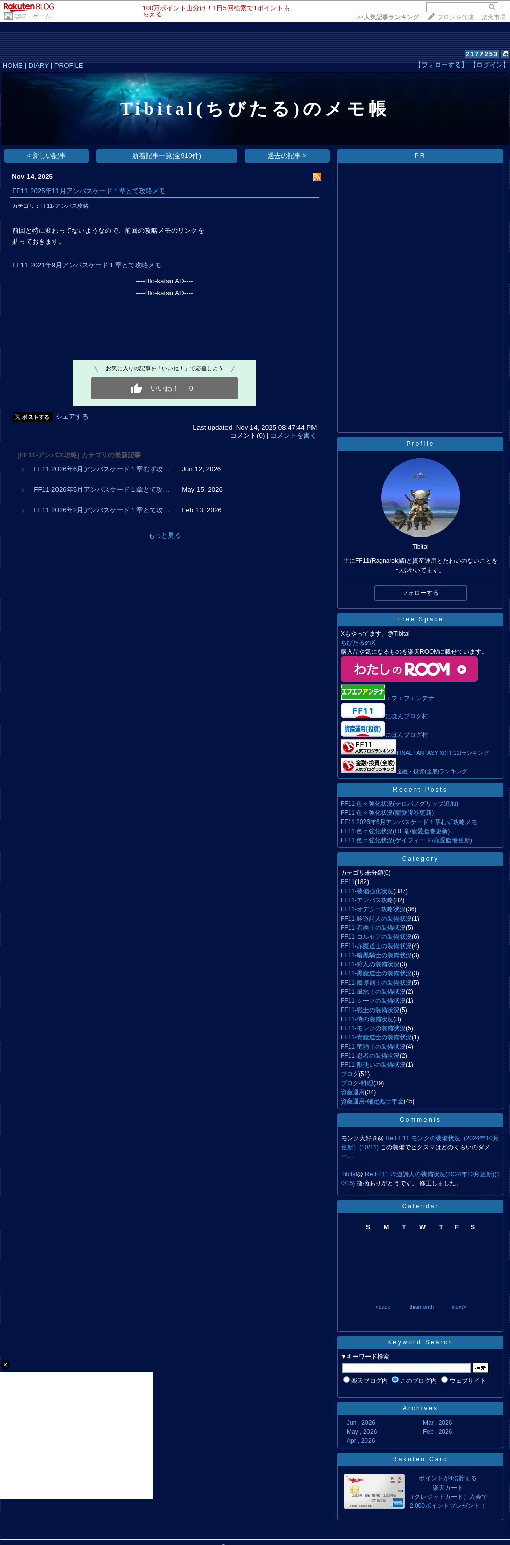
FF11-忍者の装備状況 (370, 1055)
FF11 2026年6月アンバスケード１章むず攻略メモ (409, 822)
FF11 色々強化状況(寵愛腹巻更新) (387, 812)
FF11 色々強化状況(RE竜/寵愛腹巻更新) (395, 831)
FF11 (348, 882)
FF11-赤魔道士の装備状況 (376, 946)
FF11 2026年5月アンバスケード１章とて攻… (101, 489)
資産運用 (353, 1092)
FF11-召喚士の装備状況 (373, 927)
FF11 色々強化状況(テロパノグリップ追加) (399, 803)
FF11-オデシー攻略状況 (373, 909)
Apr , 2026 (361, 1440)
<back (382, 1307)
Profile (420, 443)
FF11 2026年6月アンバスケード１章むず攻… (101, 469)
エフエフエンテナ (387, 698)
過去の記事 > (287, 156)
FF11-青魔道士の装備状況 (376, 1037)
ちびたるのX (358, 642)
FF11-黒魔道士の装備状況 (376, 973)
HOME (13, 65)
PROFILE (68, 65)
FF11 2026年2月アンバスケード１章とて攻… (101, 510)
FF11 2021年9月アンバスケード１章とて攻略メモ (86, 265)
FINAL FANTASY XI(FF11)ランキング (442, 753)
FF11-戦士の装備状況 (370, 1010)
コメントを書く (293, 435)
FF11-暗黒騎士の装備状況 (376, 955)
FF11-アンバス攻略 (64, 206)
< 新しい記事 (46, 156)
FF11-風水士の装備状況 (373, 991)
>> (388, 17)
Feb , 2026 (437, 1431)
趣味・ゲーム (32, 16)
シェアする (72, 416)
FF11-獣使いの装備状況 (373, 1064)
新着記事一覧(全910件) (166, 156)
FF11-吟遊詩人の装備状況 (376, 918)
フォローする (420, 592)
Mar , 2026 (437, 1422)
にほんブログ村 (406, 716)
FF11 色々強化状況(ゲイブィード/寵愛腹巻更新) (406, 840)
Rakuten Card (420, 1459)
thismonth (421, 1307)
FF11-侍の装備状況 (367, 1019)
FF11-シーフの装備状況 (373, 1000)
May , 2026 (362, 1431)
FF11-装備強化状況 (367, 891)
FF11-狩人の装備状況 (370, 964)
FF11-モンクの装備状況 (373, 1028)
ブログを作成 (455, 17)
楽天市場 (493, 17)
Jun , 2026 (361, 1422)
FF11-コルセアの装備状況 (376, 936)
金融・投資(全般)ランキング (431, 771)
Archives (420, 1408)
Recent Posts (420, 789)
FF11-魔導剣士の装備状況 (376, 982)
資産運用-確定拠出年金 (372, 1101)
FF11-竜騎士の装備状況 (373, 1046)
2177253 (482, 54)
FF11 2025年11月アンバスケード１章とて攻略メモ (88, 191)
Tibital (349, 1174)
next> (459, 1307)
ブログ (350, 1074)
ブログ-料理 (357, 1083)
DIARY (39, 65)
